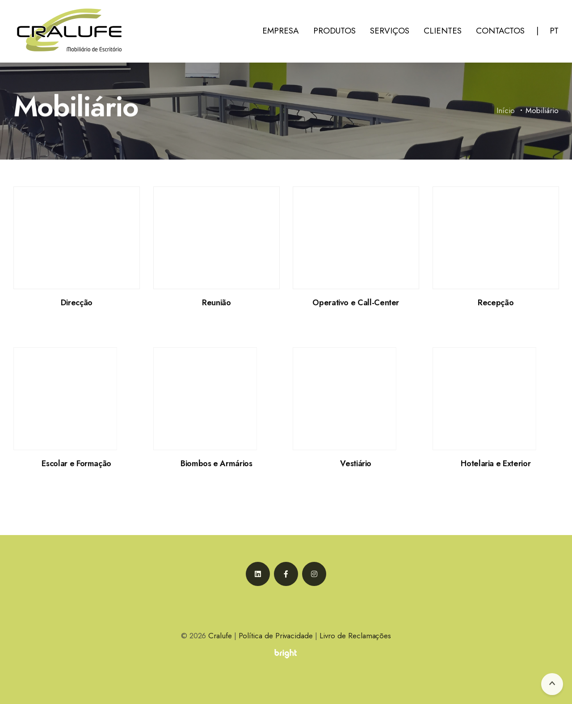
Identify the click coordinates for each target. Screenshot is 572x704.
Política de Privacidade (276, 635)
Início (506, 111)
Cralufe (220, 635)
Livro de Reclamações (355, 635)
